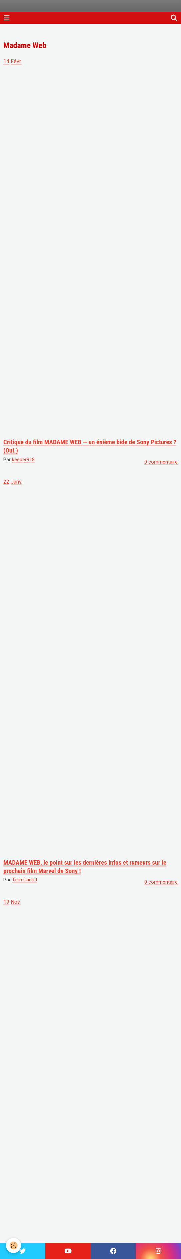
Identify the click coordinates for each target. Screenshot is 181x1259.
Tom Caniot (24, 880)
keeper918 (23, 460)
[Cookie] (13, 1245)
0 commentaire (161, 462)
